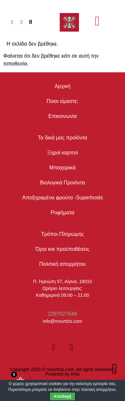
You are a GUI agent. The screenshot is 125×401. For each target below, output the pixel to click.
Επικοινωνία (62, 116)
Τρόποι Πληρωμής (62, 234)
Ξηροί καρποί (62, 152)
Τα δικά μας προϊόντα (62, 137)
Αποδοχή (62, 396)
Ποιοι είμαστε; (63, 101)
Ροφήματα (62, 212)
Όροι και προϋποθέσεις (62, 249)
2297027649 (62, 314)
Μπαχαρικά (62, 167)
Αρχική (62, 86)
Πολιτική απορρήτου (62, 264)
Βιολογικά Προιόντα (62, 182)
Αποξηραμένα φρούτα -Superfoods (62, 197)
